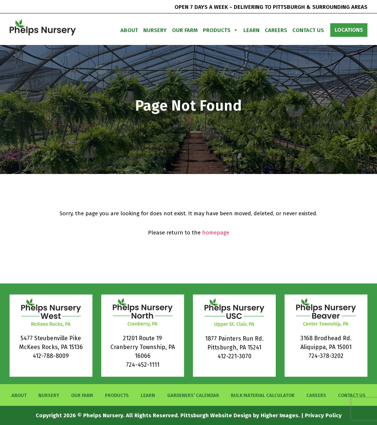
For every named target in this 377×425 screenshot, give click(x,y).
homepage (215, 232)
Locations (349, 30)
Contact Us (308, 30)
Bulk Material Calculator (263, 395)
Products (220, 30)
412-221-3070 (234, 356)
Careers (276, 30)
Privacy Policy (323, 415)
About (129, 30)
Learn (251, 30)
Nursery (155, 30)
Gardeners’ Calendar (193, 395)
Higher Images (279, 415)
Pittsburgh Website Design (215, 415)
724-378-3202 (326, 355)
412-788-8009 (51, 355)
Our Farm (185, 30)
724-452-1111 (142, 364)
